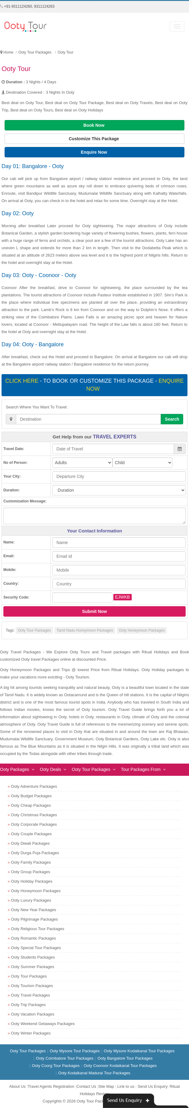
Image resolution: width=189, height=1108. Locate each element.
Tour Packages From (141, 769)
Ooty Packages (14, 769)
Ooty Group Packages (30, 871)
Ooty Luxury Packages (31, 900)
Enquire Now (94, 152)
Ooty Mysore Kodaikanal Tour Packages (139, 1051)
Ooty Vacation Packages (32, 1014)
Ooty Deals (50, 769)
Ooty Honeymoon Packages (141, 630)
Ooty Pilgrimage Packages (34, 919)
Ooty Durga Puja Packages (35, 853)
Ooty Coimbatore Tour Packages (64, 1058)
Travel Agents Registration (51, 1086)
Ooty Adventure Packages (34, 786)
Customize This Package (94, 138)
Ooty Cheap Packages (31, 805)
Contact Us (86, 1086)
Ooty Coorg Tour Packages (56, 1065)
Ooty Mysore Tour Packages (75, 1051)
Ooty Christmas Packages (34, 815)
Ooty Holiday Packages (31, 881)
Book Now (94, 125)
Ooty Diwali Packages (30, 843)
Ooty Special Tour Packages (36, 947)
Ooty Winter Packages (31, 1033)
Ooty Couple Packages (31, 834)
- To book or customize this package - (94, 385)
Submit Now (94, 611)
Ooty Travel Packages (30, 995)
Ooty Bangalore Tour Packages (125, 1058)
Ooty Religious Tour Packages (37, 928)
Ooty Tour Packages (34, 630)
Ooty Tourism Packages (32, 985)
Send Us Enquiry (153, 1086)
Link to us (125, 1086)
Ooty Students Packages (33, 957)
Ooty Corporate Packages (34, 824)
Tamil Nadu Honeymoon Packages (85, 630)
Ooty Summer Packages (32, 966)
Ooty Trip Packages (28, 1004)
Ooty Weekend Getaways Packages (43, 1023)
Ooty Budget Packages (31, 796)
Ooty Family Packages (31, 862)
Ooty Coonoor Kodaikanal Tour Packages (120, 1065)
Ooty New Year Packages (33, 909)
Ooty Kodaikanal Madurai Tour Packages (94, 1073)
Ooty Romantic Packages (33, 938)
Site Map (106, 1086)
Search (172, 419)
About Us (17, 1086)
